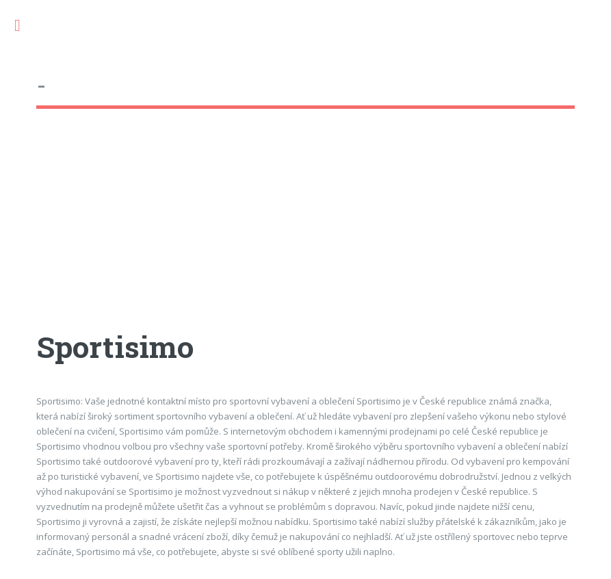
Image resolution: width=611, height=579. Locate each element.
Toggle (24, 25)
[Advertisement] (305, 232)
